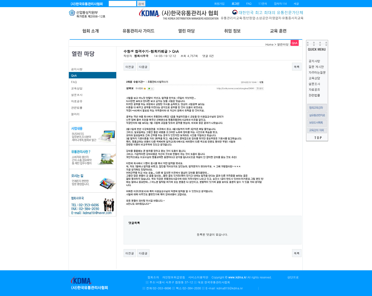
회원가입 (219, 3)
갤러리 (75, 114)
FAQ (248, 3)
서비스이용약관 (198, 277)
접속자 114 (280, 3)
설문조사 (77, 95)
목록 (297, 67)
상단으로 (293, 277)
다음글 (143, 67)
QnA (74, 75)
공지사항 (77, 69)
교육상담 (77, 88)
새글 (296, 3)
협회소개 (153, 277)
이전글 (130, 67)
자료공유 (77, 101)
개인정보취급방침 (173, 277)
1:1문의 (262, 3)
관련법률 (77, 107)
